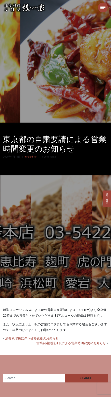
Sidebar (107, 198)
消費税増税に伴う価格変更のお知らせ (32, 338)
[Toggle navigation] (103, 7)
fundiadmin (30, 156)
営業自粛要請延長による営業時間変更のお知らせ (71, 343)
